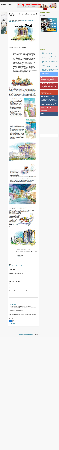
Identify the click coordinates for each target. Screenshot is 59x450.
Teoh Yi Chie (16, 18)
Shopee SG (46, 100)
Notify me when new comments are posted (18, 319)
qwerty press (11, 266)
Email (10, 287)
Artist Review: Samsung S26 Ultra (47, 70)
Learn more (52, 104)
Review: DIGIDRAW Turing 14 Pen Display (48, 58)
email (43, 87)
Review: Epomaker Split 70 (46, 60)
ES (56, 97)
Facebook (46, 87)
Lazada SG (51, 100)
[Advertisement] (48, 39)
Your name (11, 283)
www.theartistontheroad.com (20, 49)
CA (48, 97)
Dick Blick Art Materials (46, 99)
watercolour (22, 265)
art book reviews (17, 265)
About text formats (13, 305)
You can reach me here (44, 114)
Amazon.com (18, 256)
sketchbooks (11, 265)
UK (50, 97)
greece (26, 265)
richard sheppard (31, 265)
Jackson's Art (53, 99)
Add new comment (12, 324)
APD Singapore (43, 92)
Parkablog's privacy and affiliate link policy (26, 335)
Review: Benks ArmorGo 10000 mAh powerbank (50, 69)
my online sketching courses (48, 74)
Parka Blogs (6, 4)
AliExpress (42, 100)
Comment (10, 296)
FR (53, 97)
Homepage (11, 292)
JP (41, 99)
